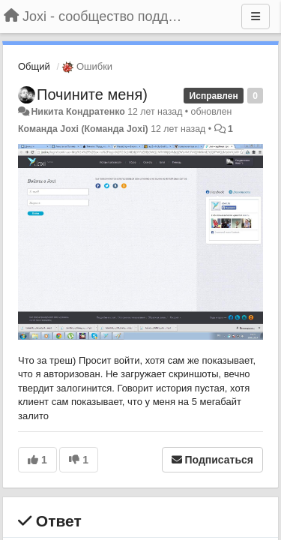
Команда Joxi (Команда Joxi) (83, 129)
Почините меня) (92, 94)
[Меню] (255, 16)
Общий (34, 66)
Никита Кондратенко (77, 111)
